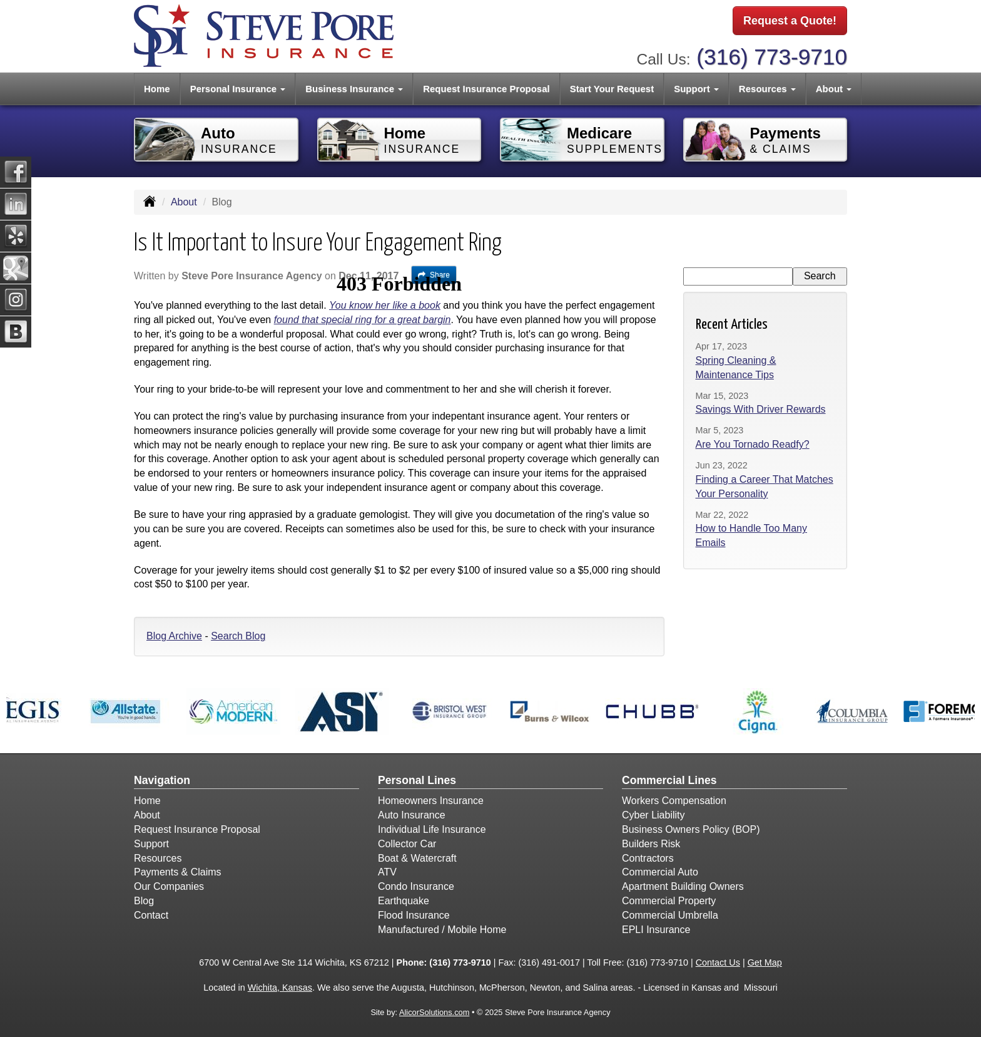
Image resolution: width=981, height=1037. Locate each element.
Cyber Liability (653, 815)
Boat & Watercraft (417, 858)
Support (151, 843)
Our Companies (169, 886)
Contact (151, 915)
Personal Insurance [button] (238, 88)
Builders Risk (651, 843)
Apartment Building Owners (683, 886)
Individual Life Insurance (432, 829)
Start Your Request (612, 88)
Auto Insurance (411, 815)
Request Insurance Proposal (486, 88)
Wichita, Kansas (280, 988)
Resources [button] (767, 88)
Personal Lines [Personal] (417, 780)
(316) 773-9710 (771, 56)
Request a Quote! (789, 20)
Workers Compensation (674, 800)
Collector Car (407, 843)
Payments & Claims (177, 872)
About (184, 202)
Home (157, 88)
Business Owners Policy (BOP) (691, 829)
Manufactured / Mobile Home (442, 929)
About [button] (833, 88)
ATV (387, 872)
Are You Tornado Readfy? (753, 444)
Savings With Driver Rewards (761, 409)
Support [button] (696, 88)
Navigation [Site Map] (162, 780)
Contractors (648, 858)
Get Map (765, 962)
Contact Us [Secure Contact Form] (718, 962)
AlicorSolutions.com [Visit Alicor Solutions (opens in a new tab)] (434, 1012)
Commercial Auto (660, 872)
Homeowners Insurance (431, 800)
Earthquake (403, 900)
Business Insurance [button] (354, 88)
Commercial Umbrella (670, 915)
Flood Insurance (414, 915)
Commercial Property (669, 900)
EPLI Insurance (656, 929)
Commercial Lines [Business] (669, 780)
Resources (157, 858)
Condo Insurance (416, 886)
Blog (144, 900)
